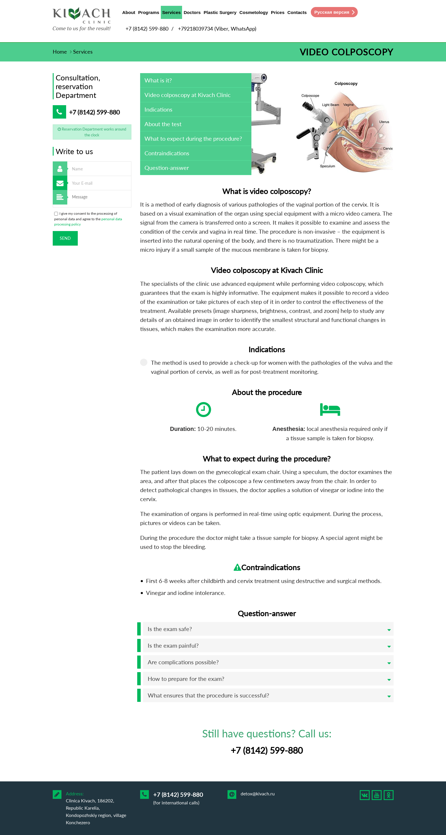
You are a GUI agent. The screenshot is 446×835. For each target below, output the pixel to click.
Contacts (297, 12)
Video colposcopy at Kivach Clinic (187, 94)
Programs (148, 12)
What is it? (158, 80)
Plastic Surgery (220, 12)
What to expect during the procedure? (193, 138)
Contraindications (166, 152)
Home (60, 51)
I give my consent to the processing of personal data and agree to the (88, 218)
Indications (158, 109)
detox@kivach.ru (258, 793)
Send (65, 238)
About (128, 12)
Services (171, 13)
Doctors (192, 12)
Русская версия (331, 12)
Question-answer (166, 167)
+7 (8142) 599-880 (147, 28)
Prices (278, 12)
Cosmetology (253, 12)
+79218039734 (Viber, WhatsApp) (217, 28)
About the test (162, 123)
